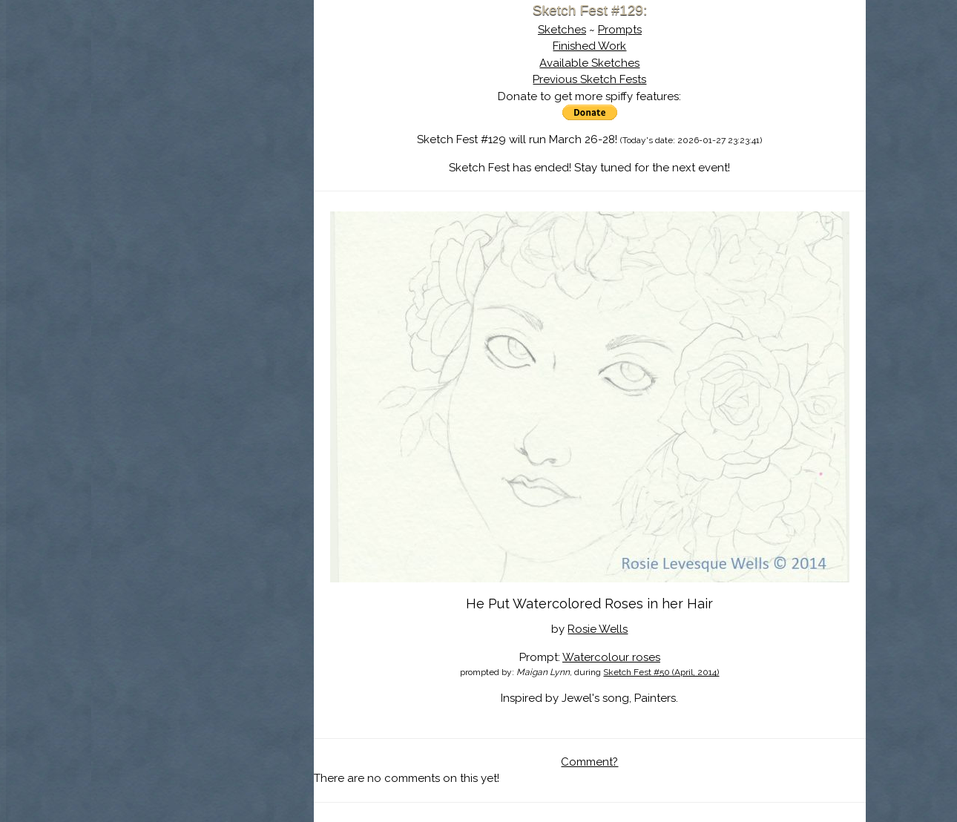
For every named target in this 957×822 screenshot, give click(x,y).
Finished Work (589, 46)
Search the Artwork (202, 151)
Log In (166, 174)
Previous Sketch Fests (589, 79)
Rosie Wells (598, 629)
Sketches (562, 29)
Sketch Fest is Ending (202, 84)
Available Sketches (589, 63)
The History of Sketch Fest (202, 129)
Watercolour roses (611, 657)
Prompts (620, 29)
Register (232, 174)
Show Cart (178, 193)
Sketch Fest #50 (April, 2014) (661, 672)
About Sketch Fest (202, 106)
